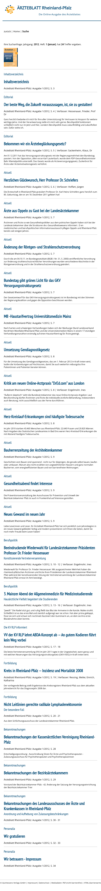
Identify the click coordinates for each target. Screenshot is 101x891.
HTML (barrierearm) (92, 883)
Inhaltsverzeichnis (16, 81)
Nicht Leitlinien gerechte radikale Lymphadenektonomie (43, 704)
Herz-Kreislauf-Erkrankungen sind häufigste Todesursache (44, 416)
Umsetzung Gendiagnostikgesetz (27, 349)
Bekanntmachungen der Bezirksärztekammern (36, 772)
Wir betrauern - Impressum (22, 859)
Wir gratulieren (14, 836)
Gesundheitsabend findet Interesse (28, 483)
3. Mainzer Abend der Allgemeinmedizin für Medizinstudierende (48, 593)
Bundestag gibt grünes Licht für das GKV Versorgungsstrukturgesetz (32, 283)
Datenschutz (44, 883)
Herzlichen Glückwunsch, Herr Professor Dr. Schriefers (41, 180)
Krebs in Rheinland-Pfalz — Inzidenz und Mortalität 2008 (43, 670)
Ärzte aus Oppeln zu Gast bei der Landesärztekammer (41, 210)
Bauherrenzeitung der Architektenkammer (33, 450)
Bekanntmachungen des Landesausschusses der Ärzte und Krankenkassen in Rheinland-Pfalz (44, 806)
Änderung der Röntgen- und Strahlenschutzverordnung (42, 247)
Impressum (32, 883)
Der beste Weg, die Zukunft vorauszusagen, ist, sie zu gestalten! (48, 104)
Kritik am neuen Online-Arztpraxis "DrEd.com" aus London (44, 383)
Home (16, 31)
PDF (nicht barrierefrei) (72, 883)
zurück (7, 31)
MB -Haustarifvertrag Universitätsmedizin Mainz (37, 316)
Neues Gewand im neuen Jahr (24, 514)
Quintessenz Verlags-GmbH (14, 883)
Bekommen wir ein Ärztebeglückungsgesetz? (35, 143)
